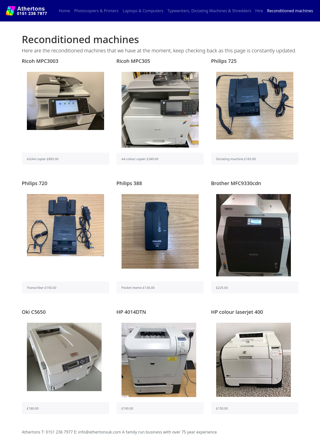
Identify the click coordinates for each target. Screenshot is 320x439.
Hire (259, 10)
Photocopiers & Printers (96, 10)
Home (65, 10)
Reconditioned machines (290, 10)
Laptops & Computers (143, 10)
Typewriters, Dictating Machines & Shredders (209, 10)
